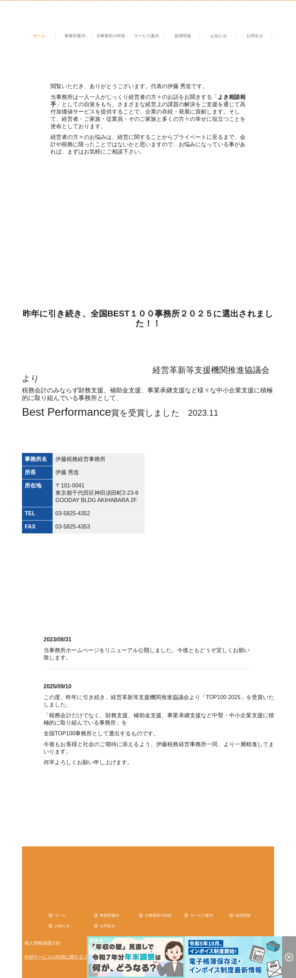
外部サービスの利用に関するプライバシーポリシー (76, 957)
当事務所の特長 (110, 35)
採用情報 (182, 35)
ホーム (39, 35)
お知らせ (218, 35)
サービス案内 (146, 35)
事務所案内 (74, 35)
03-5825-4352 (72, 513)
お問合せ (255, 35)
